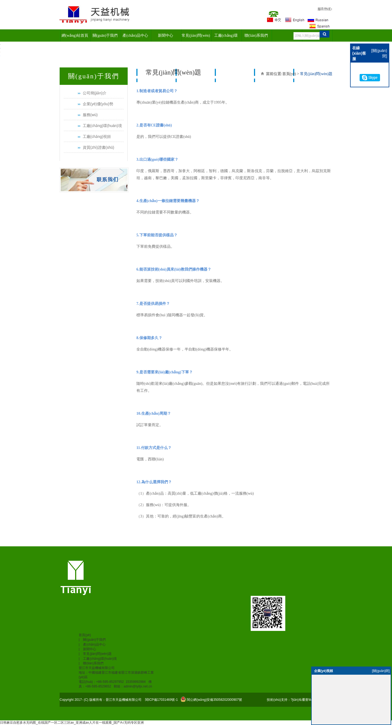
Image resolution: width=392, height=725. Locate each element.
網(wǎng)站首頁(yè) (75, 37)
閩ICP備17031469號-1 (161, 700)
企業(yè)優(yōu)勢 (98, 104)
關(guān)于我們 (105, 35)
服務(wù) (90, 115)
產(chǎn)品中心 (135, 35)
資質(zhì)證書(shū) (98, 147)
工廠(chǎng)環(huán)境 (226, 37)
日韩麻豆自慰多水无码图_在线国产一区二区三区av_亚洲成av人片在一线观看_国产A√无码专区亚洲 (72, 722)
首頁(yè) (289, 74)
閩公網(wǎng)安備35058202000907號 (214, 700)
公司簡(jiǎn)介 (94, 93)
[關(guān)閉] (381, 671)
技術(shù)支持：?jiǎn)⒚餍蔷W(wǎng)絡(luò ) (299, 700)
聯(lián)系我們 (256, 35)
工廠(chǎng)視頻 (97, 136)
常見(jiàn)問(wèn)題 (196, 37)
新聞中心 (165, 35)
